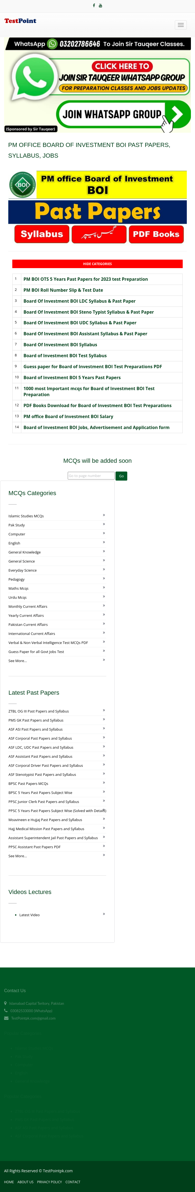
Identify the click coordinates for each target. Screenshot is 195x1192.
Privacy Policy (49, 1182)
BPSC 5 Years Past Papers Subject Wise (40, 792)
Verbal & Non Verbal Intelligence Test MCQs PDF (48, 642)
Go (121, 475)
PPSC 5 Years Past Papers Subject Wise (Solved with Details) (57, 810)
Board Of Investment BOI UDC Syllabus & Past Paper (80, 323)
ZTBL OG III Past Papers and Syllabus (38, 711)
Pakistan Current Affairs (28, 624)
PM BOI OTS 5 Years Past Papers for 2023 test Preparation (85, 279)
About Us (25, 1182)
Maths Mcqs (18, 588)
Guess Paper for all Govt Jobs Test (36, 651)
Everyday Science (22, 570)
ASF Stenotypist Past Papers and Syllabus (42, 774)
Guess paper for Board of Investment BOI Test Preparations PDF (92, 367)
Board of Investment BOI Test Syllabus (65, 356)
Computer (16, 534)
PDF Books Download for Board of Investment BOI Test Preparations (97, 405)
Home (9, 1182)
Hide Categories (97, 264)
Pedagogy (16, 579)
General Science (21, 561)
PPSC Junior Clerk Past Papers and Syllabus (43, 801)
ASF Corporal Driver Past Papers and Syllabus (45, 765)
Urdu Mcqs (17, 597)
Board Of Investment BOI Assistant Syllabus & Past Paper (85, 334)
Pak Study (16, 525)
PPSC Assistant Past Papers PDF (34, 846)
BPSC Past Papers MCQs (28, 783)
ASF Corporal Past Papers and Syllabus (40, 738)
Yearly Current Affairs (26, 615)
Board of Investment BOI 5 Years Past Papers (72, 377)
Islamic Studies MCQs (26, 515)
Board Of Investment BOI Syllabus (60, 345)
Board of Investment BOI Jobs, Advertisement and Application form (96, 427)
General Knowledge (24, 552)
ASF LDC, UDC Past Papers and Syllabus (40, 747)
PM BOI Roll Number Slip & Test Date (63, 290)
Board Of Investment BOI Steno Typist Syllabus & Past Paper (88, 312)
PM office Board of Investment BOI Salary (68, 416)
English (14, 543)
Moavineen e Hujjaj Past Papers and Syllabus (45, 819)
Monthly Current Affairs (27, 606)
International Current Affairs (31, 633)
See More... (17, 660)
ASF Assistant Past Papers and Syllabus (40, 756)
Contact (73, 1182)
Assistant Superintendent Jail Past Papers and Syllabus (53, 837)
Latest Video (29, 914)
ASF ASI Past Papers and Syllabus (35, 729)
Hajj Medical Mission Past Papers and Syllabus (46, 828)
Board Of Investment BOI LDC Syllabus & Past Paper (79, 301)
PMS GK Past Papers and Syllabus (35, 720)
